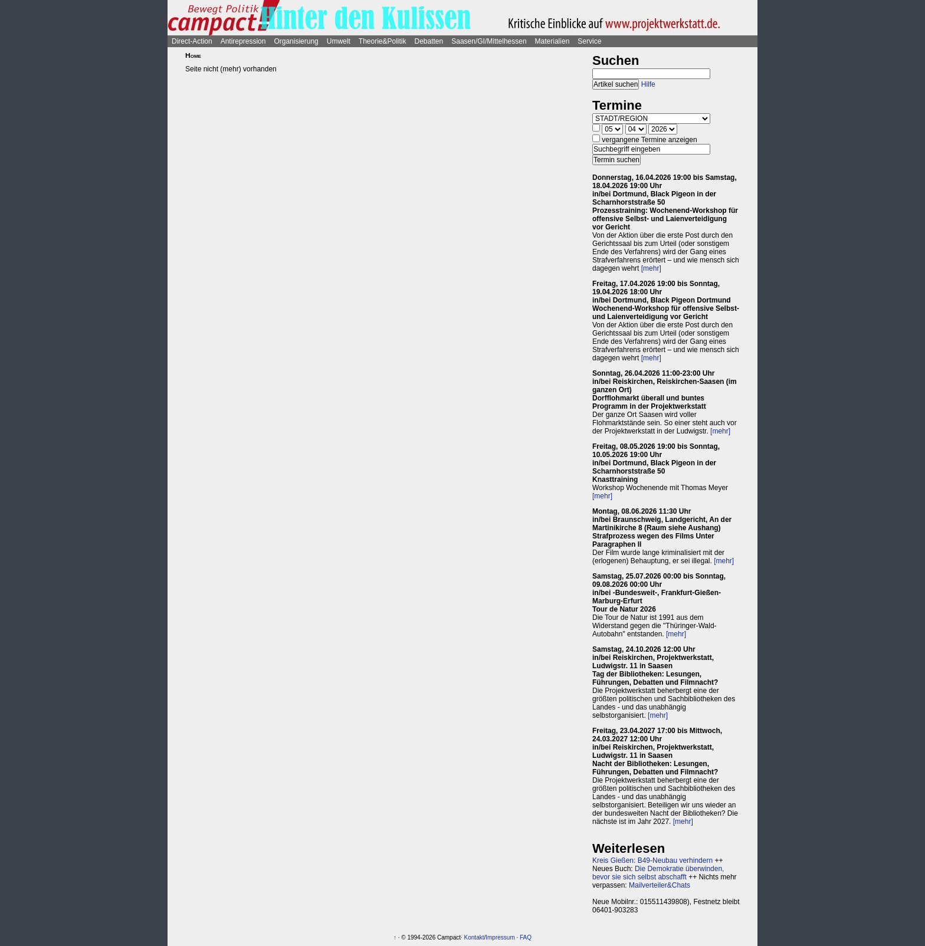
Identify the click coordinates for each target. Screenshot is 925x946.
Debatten (429, 41)
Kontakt (474, 937)
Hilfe (648, 84)
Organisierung (296, 41)
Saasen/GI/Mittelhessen (488, 41)
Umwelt (338, 41)
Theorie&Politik (382, 41)
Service (589, 41)
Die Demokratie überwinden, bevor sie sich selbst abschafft (658, 873)
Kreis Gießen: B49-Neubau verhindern (652, 860)
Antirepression (243, 41)
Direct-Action (192, 41)
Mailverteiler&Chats (659, 885)
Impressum (500, 937)
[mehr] (651, 268)
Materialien (552, 41)
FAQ (526, 937)
